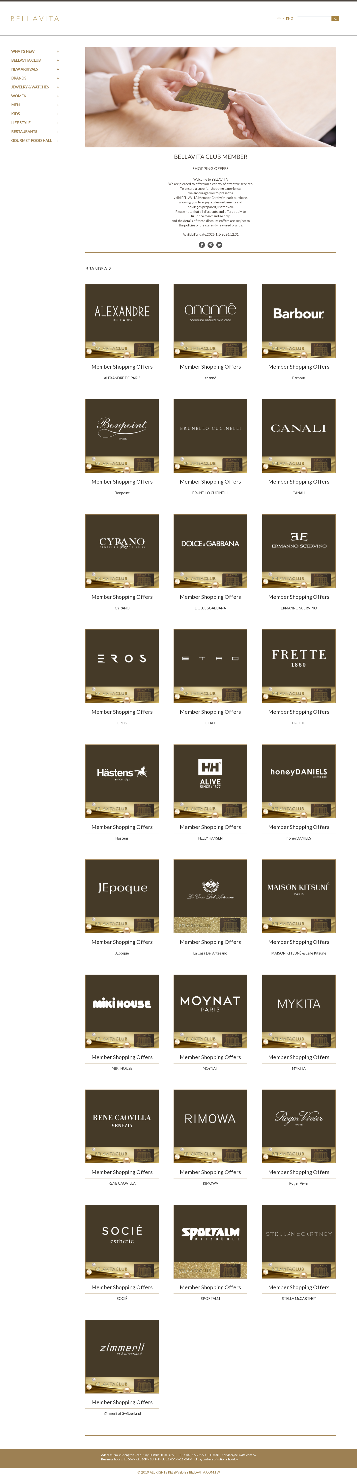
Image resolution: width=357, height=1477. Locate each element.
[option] (210, 97)
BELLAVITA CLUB (26, 60)
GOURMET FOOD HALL (31, 140)
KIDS (15, 113)
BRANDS (18, 78)
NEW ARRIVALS (24, 69)
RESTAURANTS (24, 131)
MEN (15, 105)
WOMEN (18, 96)
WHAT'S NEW (22, 51)
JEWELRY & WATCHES (30, 87)
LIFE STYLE (20, 122)
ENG (289, 18)
